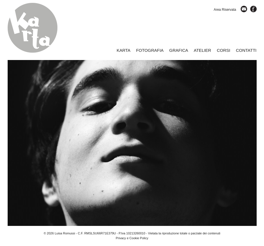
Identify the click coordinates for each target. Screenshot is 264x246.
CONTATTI (246, 50)
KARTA (123, 50)
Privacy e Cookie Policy (132, 238)
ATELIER (202, 50)
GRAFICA (178, 50)
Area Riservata (225, 10)
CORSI (223, 50)
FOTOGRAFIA (150, 50)
